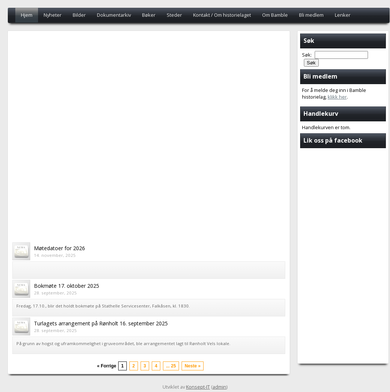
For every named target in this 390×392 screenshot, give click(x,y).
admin (219, 386)
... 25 (171, 366)
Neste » (193, 366)
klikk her (337, 96)
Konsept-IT (198, 386)
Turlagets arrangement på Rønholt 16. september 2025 (101, 323)
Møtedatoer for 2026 (59, 248)
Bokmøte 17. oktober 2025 (66, 285)
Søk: (307, 54)
